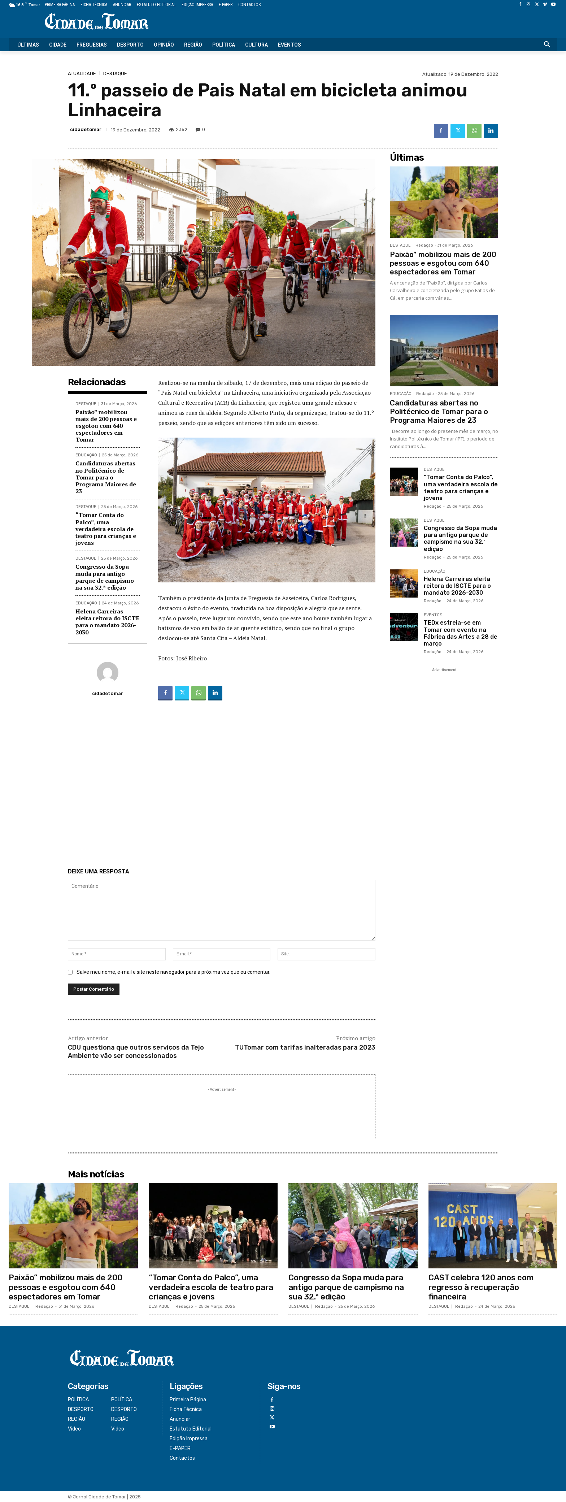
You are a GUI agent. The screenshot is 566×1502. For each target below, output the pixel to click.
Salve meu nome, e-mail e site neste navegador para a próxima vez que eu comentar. (173, 972)
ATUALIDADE (82, 73)
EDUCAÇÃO (86, 455)
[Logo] (97, 22)
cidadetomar (85, 129)
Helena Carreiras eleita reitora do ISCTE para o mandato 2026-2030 (107, 621)
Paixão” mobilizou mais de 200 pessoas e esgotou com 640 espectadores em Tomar (106, 426)
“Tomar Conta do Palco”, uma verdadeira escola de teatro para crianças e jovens (105, 529)
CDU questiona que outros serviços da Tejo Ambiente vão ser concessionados (136, 1051)
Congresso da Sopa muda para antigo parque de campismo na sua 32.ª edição (104, 577)
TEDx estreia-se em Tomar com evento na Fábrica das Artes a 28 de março (460, 633)
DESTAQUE (115, 73)
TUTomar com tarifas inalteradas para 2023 (305, 1047)
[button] (547, 44)
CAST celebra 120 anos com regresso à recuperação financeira (481, 1287)
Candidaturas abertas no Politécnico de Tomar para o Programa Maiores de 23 (105, 477)
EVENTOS (433, 615)
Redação (424, 245)
